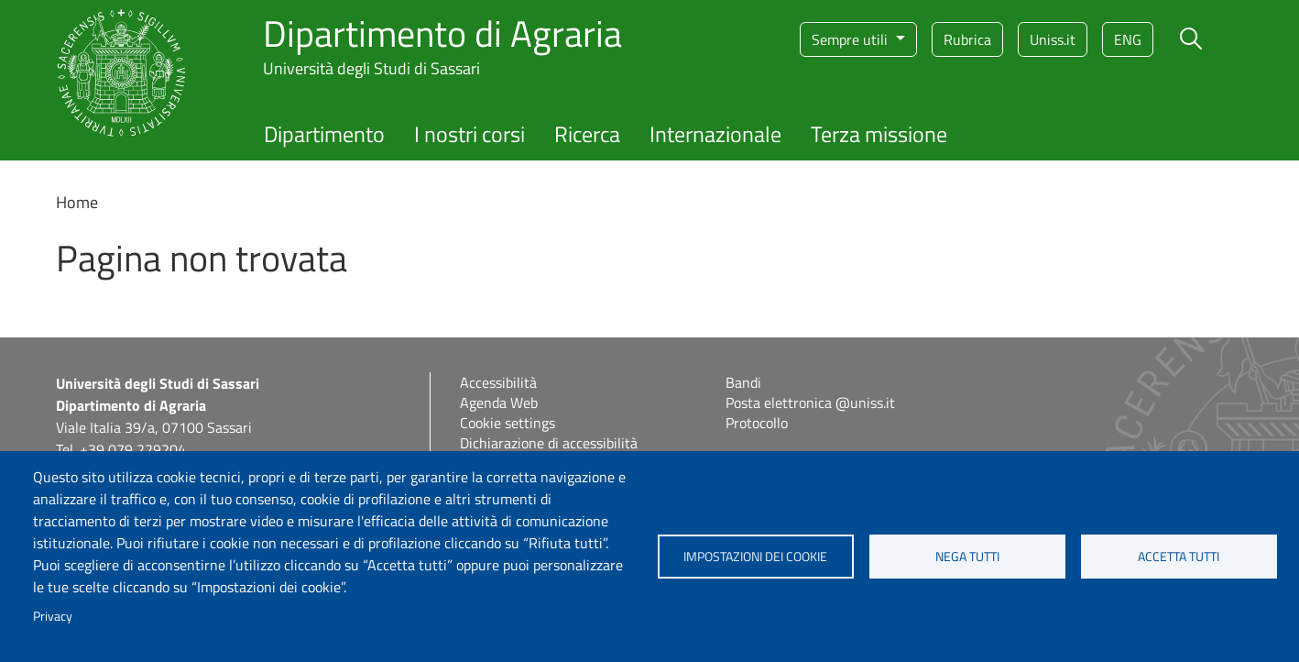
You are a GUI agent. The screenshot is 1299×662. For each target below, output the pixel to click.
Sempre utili (851, 39)
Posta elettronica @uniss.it (810, 402)
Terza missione (879, 133)
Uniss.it (1052, 39)
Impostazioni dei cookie (755, 556)
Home (77, 202)
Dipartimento (324, 133)
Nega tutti (967, 556)
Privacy (52, 616)
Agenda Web (499, 402)
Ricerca (587, 133)
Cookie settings (507, 423)
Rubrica (967, 39)
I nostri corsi (469, 133)
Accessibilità (498, 382)
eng (1127, 39)
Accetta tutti (1178, 556)
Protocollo (757, 423)
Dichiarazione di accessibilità (549, 443)
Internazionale (715, 133)
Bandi (743, 382)
